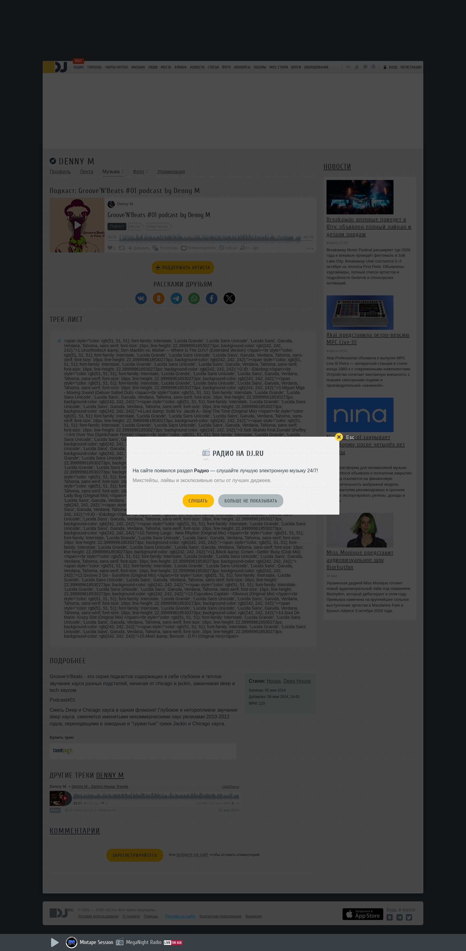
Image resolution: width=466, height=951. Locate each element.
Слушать (198, 501)
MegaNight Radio (143, 942)
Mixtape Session (96, 942)
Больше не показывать (250, 501)
